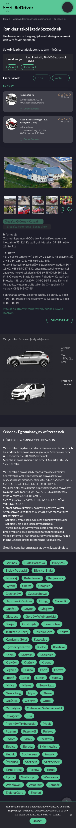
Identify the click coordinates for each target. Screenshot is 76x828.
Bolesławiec (32, 578)
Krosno (46, 662)
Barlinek (11, 563)
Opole (47, 700)
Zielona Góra (14, 792)
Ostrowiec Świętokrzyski (44, 708)
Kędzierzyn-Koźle (18, 647)
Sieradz (28, 746)
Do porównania (29, 108)
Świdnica (12, 762)
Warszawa (50, 777)
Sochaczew (29, 754)
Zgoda (38, 820)
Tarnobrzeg (14, 769)
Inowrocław (52, 624)
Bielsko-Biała (43, 570)
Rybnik (27, 739)
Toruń (50, 769)
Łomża (58, 670)
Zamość (54, 785)
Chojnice (44, 586)
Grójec (10, 624)
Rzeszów (45, 739)
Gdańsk (11, 608)
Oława (47, 693)
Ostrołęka (13, 708)
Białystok (58, 563)
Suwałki (49, 754)
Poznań (11, 731)
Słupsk (10, 754)
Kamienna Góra (16, 639)
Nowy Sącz (46, 685)
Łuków (56, 677)
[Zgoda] (71, 815)
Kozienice (46, 655)
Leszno (28, 670)
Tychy (10, 777)
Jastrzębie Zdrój (17, 632)
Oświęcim (12, 716)
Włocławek (14, 785)
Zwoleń (36, 792)
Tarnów (34, 769)
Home (6, 18)
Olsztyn (30, 700)
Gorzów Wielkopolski (41, 616)
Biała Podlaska (34, 563)
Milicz (10, 685)
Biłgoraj (11, 578)
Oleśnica (12, 700)
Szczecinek (52, 762)
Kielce (41, 647)
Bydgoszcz (55, 578)
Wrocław (35, 785)
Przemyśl (29, 731)
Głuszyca (12, 616)
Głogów (46, 608)
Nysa (31, 693)
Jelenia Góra (43, 632)
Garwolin (61, 601)
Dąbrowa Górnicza (19, 601)
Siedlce (10, 746)
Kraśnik (29, 662)
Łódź (43, 670)
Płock (47, 723)
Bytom (10, 586)
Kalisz (63, 632)
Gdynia (28, 608)
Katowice (40, 639)
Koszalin (27, 655)
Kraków (11, 662)
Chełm (26, 586)
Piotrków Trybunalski (21, 723)
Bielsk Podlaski (16, 570)
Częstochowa (37, 593)
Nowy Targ (13, 693)
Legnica (11, 670)
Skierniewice (48, 746)
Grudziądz (29, 624)
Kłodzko (59, 647)
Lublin (40, 677)
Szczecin (31, 762)
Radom (10, 739)
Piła (29, 716)
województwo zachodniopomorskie (32, 18)
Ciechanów (13, 593)
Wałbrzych (28, 777)
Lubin (25, 677)
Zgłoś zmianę (59, 320)
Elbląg (43, 601)
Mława (26, 685)
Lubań (10, 677)
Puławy (48, 731)
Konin (10, 655)
